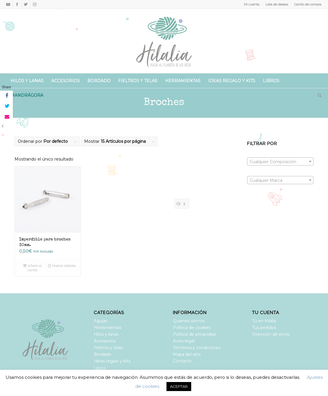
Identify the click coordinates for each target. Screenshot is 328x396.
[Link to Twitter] (26, 4)
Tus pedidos (264, 327)
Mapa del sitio (187, 354)
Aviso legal (183, 341)
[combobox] (280, 161)
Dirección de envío (271, 334)
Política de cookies (192, 327)
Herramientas (107, 327)
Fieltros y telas (108, 347)
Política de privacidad (194, 334)
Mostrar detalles (62, 265)
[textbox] (280, 162)
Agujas (100, 320)
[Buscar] (317, 95)
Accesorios (105, 341)
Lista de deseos (276, 4)
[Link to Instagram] (34, 4)
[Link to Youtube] (8, 4)
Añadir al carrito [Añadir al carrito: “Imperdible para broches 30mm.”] (32, 267)
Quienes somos (189, 320)
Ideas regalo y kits (112, 361)
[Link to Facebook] (17, 4)
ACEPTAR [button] (179, 386)
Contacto (182, 361)
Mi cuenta (251, 4)
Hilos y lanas (106, 334)
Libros (100, 368)
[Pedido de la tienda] (182, 204)
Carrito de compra (307, 4)
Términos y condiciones (196, 347)
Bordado (102, 354)
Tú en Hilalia (264, 320)
